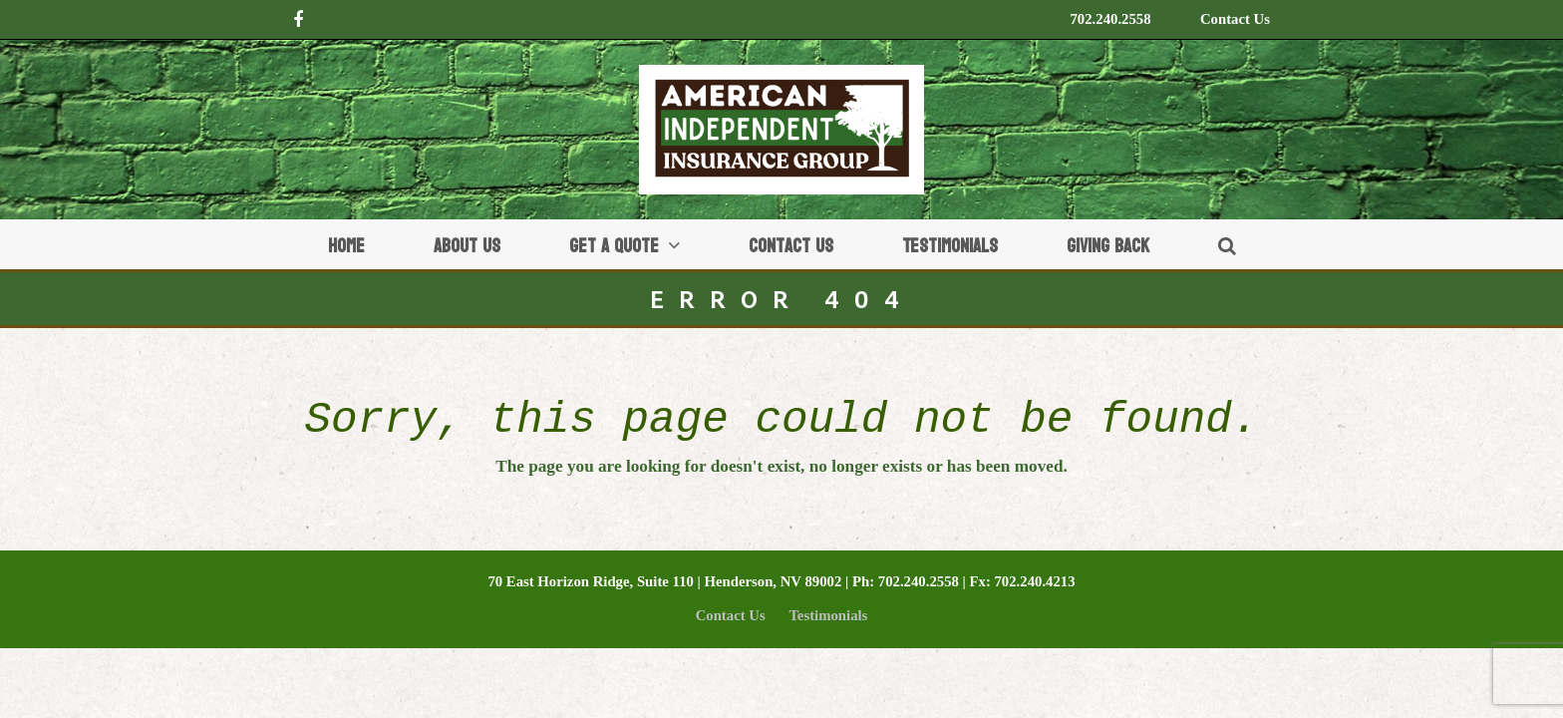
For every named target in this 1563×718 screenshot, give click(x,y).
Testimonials (827, 615)
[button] (1226, 244)
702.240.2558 (1110, 19)
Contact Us (1235, 19)
